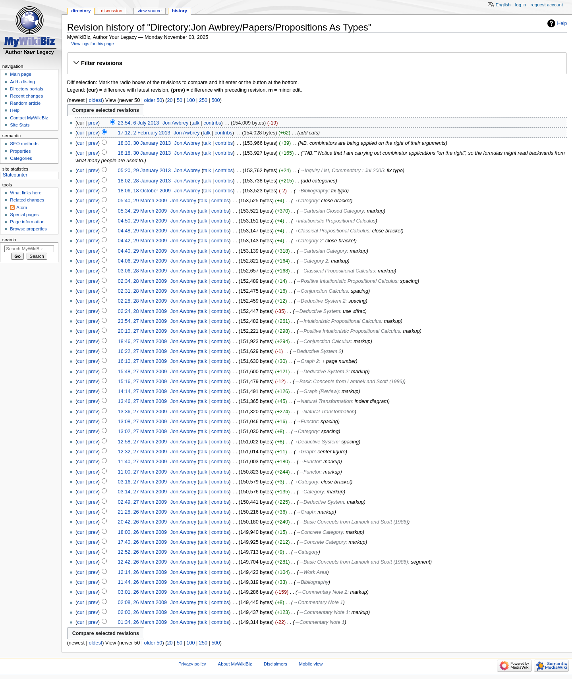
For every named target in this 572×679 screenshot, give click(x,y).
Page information (27, 221)
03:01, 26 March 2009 (142, 592)
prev (93, 123)
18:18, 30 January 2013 (144, 153)
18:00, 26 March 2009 (142, 532)
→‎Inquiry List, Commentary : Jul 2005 (342, 170)
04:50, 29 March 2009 (142, 221)
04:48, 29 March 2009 (142, 231)
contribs (212, 123)
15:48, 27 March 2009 (142, 371)
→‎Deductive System (317, 311)
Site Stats (19, 125)
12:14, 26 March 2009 (142, 572)
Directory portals (26, 88)
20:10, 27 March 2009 (142, 331)
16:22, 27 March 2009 (142, 351)
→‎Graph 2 (307, 361)
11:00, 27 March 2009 (142, 472)
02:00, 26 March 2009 (142, 612)
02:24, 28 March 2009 (142, 311)
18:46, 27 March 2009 (142, 341)
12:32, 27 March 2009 (142, 452)
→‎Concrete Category (319, 532)
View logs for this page (92, 43)
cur (80, 133)
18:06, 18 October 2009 (144, 191)
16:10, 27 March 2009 (142, 361)
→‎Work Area (312, 572)
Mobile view (311, 664)
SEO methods (24, 143)
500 (215, 100)
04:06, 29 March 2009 (142, 261)
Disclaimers (275, 664)
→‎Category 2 (308, 241)
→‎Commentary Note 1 (318, 602)
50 (179, 100)
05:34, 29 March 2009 (142, 211)
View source (149, 10)
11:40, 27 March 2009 (142, 461)
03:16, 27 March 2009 (142, 482)
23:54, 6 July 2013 (138, 123)
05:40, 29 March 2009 (142, 200)
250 (203, 100)
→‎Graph (305, 452)
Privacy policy (192, 664)
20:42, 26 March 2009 (142, 522)
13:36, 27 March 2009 (142, 411)
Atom (21, 207)
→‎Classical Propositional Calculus (331, 231)
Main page (20, 74)
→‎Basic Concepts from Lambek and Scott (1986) (349, 381)
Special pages (24, 214)
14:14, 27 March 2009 (142, 391)
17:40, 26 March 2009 (142, 542)
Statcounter (15, 175)
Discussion (111, 10)
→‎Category (305, 200)
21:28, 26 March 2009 (142, 512)
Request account (547, 4)
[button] (316, 63)
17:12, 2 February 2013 (144, 133)
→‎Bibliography (312, 191)
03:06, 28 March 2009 (142, 271)
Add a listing (22, 81)
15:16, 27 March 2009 (142, 381)
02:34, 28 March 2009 (142, 281)
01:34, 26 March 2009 (142, 622)
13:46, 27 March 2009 (142, 401)
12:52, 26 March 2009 (142, 552)
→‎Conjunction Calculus (322, 291)
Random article (25, 103)
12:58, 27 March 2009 (142, 442)
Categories (21, 158)
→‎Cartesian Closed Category (331, 211)
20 (169, 100)
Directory (81, 10)
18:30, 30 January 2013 (144, 143)
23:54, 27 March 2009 (142, 321)
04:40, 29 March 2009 (142, 251)
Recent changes (26, 96)
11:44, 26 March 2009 (142, 582)
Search (9, 239)
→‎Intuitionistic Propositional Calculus (334, 221)
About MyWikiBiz (235, 664)
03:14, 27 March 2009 (142, 492)
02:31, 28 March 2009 (142, 291)
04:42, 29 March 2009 (142, 241)
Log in (520, 4)
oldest (95, 100)
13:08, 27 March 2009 (142, 421)
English (503, 4)
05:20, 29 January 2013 (144, 170)
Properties (20, 151)
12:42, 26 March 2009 (142, 562)
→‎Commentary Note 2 (322, 592)
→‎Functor (307, 421)
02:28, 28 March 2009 (142, 301)
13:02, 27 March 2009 (142, 431)
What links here (25, 192)
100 (190, 100)
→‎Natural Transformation (324, 401)
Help (562, 23)
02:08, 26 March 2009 (142, 602)
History (179, 10)
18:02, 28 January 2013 (144, 181)
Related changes (27, 200)
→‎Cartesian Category (322, 251)
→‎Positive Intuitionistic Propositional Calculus (346, 281)
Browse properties (28, 228)
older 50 (153, 100)
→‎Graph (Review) (318, 391)
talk (195, 123)
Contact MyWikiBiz (29, 117)
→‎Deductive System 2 (320, 301)
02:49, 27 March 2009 (142, 502)
